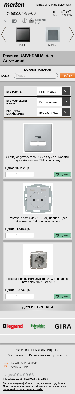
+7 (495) (20, 13)
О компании (15, 355)
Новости (61, 355)
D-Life (22, 45)
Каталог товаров (39, 355)
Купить (62, 174)
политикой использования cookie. (23, 389)
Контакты (41, 4)
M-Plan (52, 45)
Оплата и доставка (59, 4)
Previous (3, 34)
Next (71, 34)
